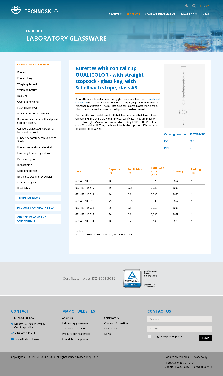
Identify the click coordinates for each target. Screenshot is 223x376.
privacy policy (174, 336)
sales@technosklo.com (28, 339)
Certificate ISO (112, 318)
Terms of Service (202, 367)
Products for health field (76, 333)
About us (67, 318)
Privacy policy (199, 357)
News (107, 333)
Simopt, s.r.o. (91, 357)
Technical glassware (74, 328)
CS (207, 6)
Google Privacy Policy (177, 367)
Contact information (116, 323)
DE (201, 6)
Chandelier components (76, 339)
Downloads (110, 328)
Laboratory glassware (75, 323)
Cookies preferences (177, 357)
